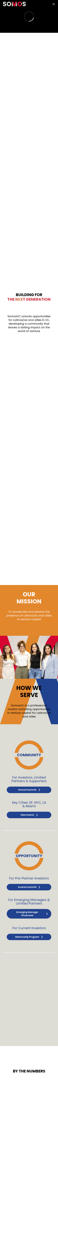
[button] (53, 4)
